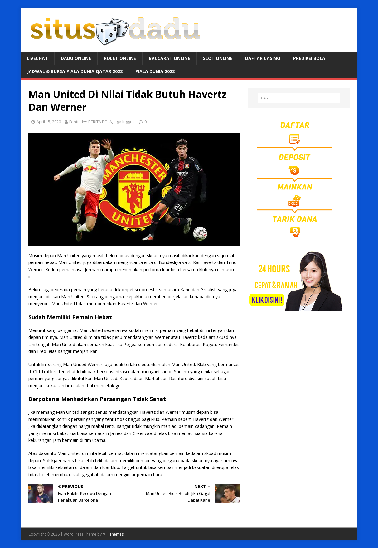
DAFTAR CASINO (262, 58)
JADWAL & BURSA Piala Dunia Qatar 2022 (75, 71)
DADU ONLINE (76, 58)
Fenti (73, 122)
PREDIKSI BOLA (309, 58)
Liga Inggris (124, 122)
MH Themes (113, 534)
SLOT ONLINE (217, 58)
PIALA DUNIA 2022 (155, 71)
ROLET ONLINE (120, 58)
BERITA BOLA (100, 122)
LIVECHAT (37, 58)
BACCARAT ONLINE (169, 58)
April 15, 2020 (48, 122)
